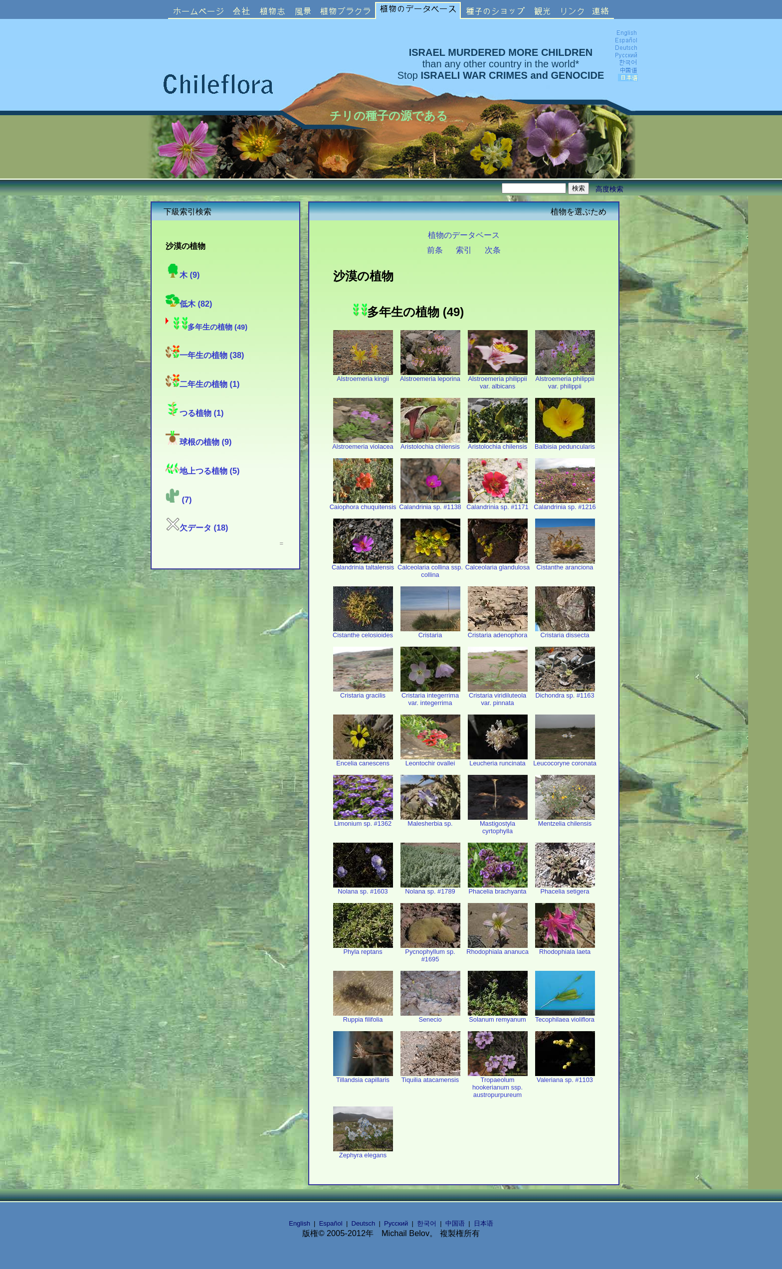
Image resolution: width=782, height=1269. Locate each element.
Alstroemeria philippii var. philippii (565, 379)
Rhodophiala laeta (565, 948)
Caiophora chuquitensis (363, 504)
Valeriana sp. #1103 (565, 1077)
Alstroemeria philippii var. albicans (498, 379)
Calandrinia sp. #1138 (430, 504)
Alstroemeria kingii (363, 375)
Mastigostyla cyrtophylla (498, 824)
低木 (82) (189, 303)
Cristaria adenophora (498, 632)
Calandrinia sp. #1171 (497, 504)
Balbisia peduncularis (565, 443)
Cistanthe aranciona (565, 564)
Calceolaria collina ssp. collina (430, 567)
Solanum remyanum (498, 1016)
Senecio (430, 1016)
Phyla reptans (363, 948)
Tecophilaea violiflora (565, 1016)
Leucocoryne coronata (564, 760)
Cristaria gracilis (363, 692)
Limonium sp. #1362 (363, 820)
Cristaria (430, 632)
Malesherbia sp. (430, 820)
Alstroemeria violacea (362, 443)
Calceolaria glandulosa (497, 564)
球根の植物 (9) (198, 441)
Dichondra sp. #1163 (565, 692)
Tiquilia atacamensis (430, 1077)
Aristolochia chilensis (430, 443)
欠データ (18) (197, 527)
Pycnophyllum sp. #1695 (430, 952)
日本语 (483, 1223)
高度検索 (609, 189)
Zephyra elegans (363, 1152)
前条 (435, 249)
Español (331, 1223)
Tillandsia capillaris (363, 1077)
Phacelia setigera (565, 888)
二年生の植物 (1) (202, 383)
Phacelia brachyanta (498, 888)
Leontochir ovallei (430, 760)
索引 (464, 249)
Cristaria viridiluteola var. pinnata (498, 696)
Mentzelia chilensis (565, 820)
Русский (396, 1223)
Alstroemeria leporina (430, 375)
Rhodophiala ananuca (497, 948)
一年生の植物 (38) (205, 355)
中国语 (455, 1223)
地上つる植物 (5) (202, 470)
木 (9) (182, 274)
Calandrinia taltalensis (363, 564)
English (299, 1223)
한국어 (426, 1223)
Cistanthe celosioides (363, 632)
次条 (493, 249)
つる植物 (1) (194, 412)
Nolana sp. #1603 (363, 888)
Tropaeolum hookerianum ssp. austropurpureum (498, 1084)
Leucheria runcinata (498, 760)
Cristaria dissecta (565, 632)
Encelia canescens (363, 760)
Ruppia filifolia (363, 1016)
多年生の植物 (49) (210, 327)
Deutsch (364, 1223)
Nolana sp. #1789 (430, 888)
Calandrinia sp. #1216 (565, 504)
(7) (179, 499)
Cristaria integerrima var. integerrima (430, 696)
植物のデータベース (464, 234)
